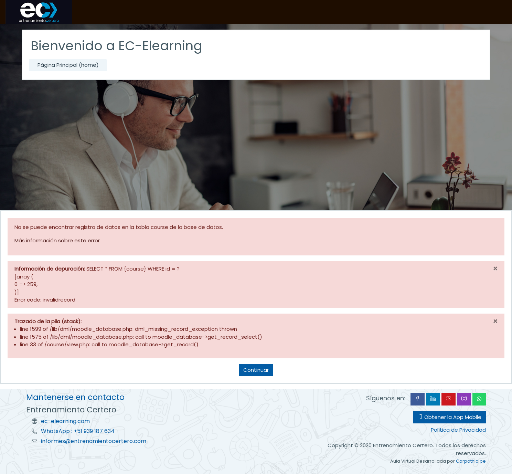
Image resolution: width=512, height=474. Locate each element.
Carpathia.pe (471, 461)
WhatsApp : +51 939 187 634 (78, 431)
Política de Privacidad (458, 429)
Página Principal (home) (68, 65)
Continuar (256, 369)
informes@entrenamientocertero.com (93, 441)
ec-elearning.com (65, 421)
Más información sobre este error (57, 240)
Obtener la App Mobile (449, 417)
